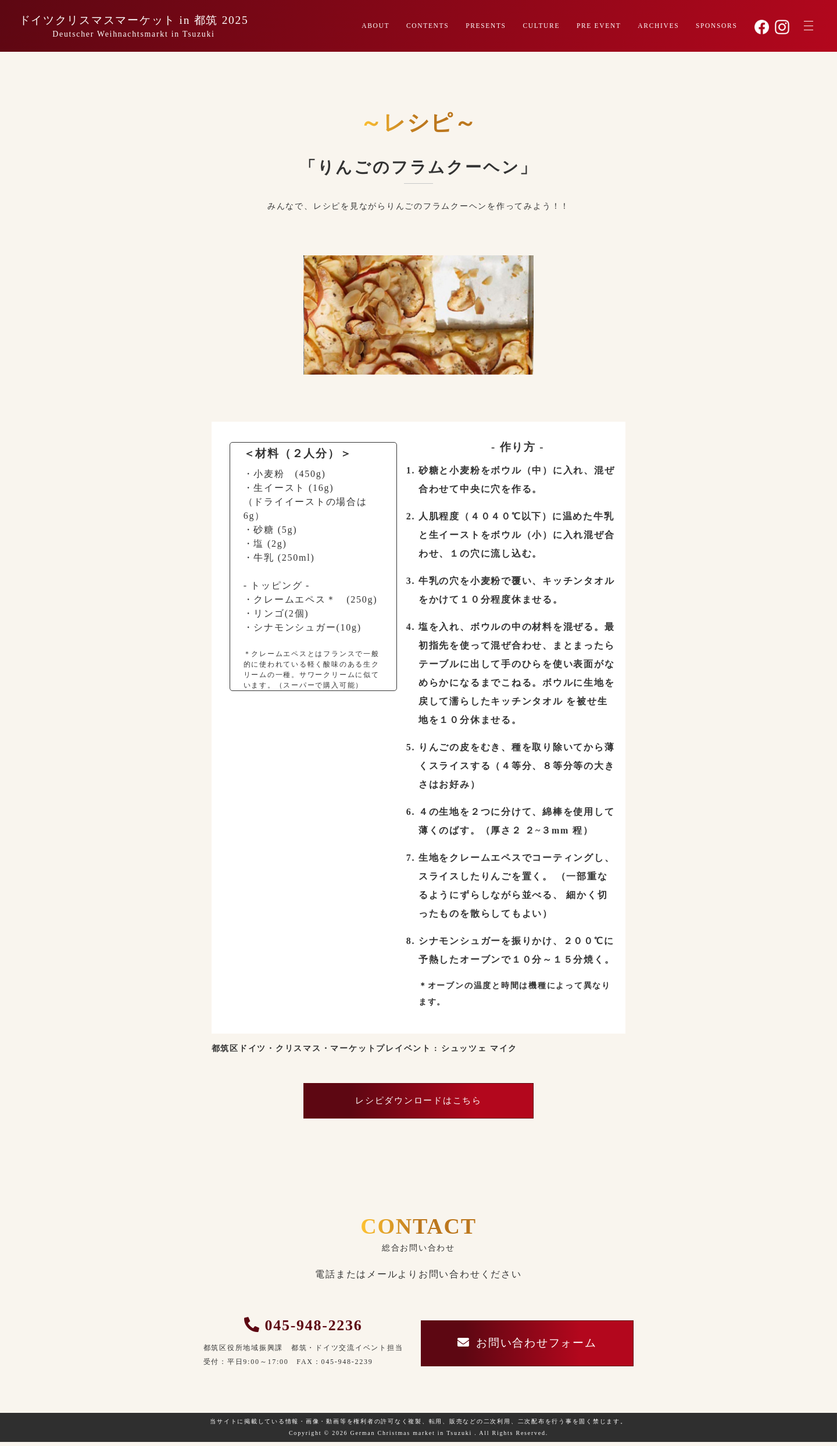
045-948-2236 (309, 1328)
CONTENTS (424, 26)
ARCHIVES (658, 26)
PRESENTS (483, 26)
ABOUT (373, 26)
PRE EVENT (597, 26)
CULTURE (539, 26)
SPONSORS (716, 26)
